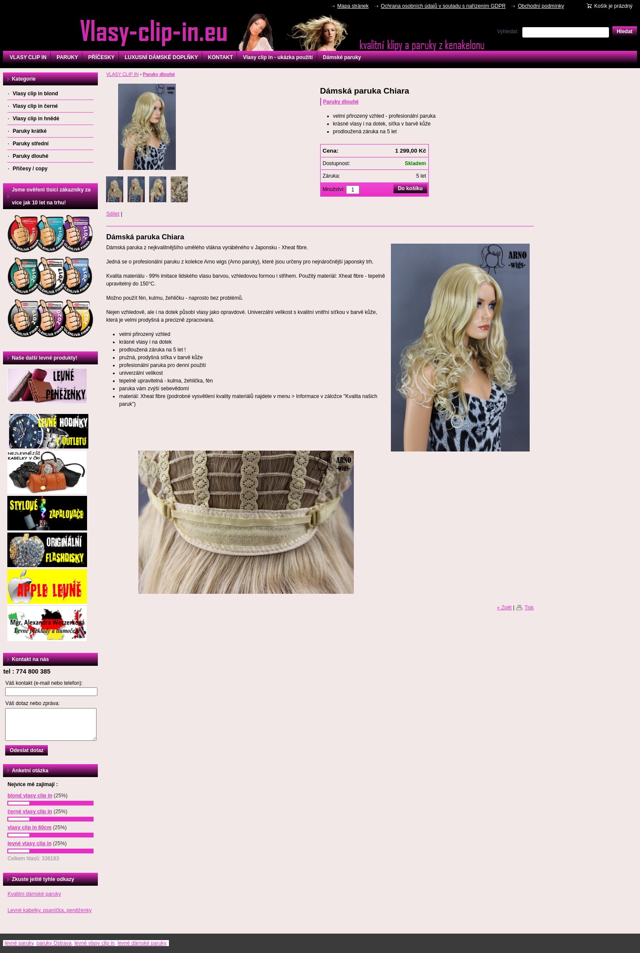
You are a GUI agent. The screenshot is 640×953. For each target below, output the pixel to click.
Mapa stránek (353, 6)
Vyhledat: (508, 31)
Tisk (529, 608)
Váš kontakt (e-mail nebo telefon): (43, 683)
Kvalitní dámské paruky (34, 894)
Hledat (625, 31)
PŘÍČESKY (101, 57)
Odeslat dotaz (26, 750)
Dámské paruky (342, 57)
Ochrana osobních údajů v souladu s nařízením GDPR (443, 6)
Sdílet (112, 214)
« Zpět (504, 608)
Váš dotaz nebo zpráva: (32, 703)
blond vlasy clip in (29, 796)
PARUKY (67, 57)
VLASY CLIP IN (28, 57)
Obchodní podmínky (541, 6)
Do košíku (410, 188)
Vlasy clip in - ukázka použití (278, 57)
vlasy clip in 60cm (29, 827)
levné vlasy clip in (29, 843)
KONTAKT (220, 57)
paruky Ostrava (54, 943)
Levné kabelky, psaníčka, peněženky (49, 910)
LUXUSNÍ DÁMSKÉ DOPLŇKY (161, 57)
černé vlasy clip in (29, 812)
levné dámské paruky (142, 943)
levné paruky (19, 943)
